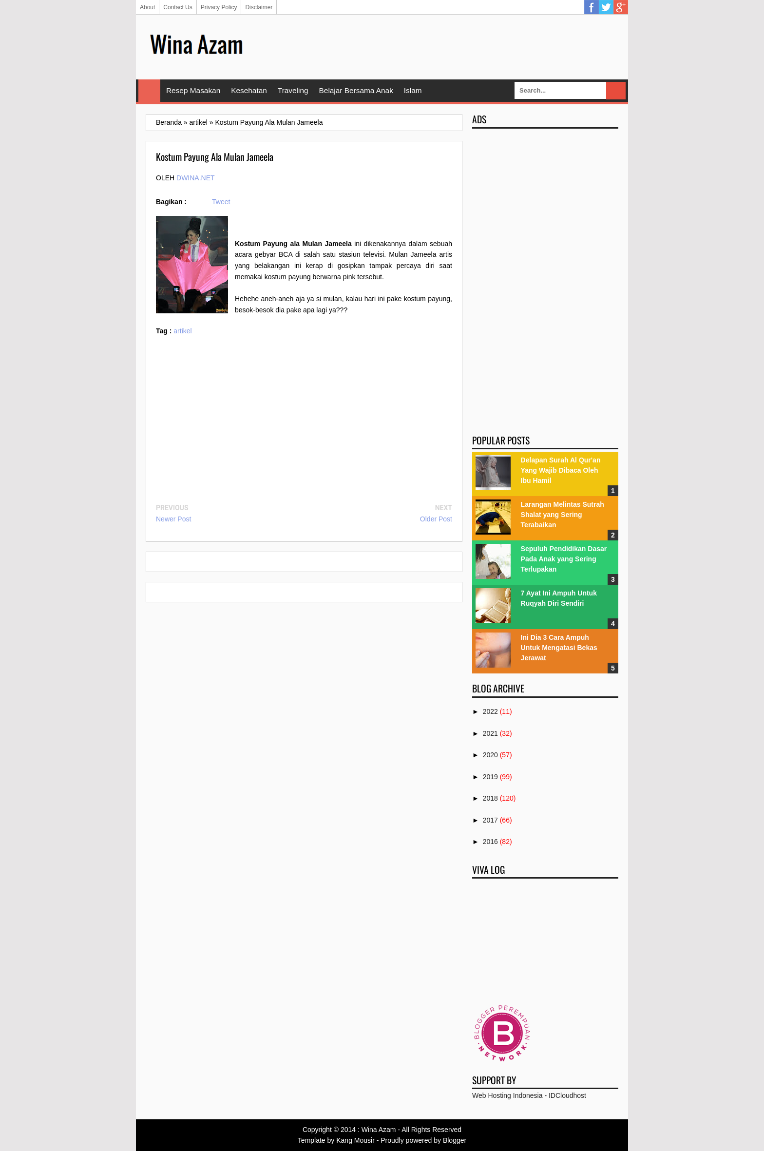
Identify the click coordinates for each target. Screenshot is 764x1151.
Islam (413, 90)
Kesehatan (249, 90)
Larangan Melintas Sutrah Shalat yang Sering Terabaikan (562, 514)
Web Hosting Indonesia (507, 1095)
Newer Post (173, 519)
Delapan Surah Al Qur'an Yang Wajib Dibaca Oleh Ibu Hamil (561, 470)
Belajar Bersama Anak (356, 90)
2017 (490, 820)
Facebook (591, 7)
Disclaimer (258, 7)
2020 (490, 755)
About (147, 7)
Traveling (293, 90)
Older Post (436, 519)
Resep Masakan (193, 90)
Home (149, 90)
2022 (490, 711)
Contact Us (177, 7)
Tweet (221, 202)
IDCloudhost (567, 1095)
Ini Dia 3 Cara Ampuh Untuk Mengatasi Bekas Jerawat (559, 647)
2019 (490, 777)
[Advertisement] (441, 46)
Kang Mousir (355, 1140)
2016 (490, 841)
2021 (490, 733)
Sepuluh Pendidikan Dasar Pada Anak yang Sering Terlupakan (564, 559)
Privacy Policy (219, 7)
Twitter (606, 7)
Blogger (454, 1140)
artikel (182, 331)
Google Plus (620, 7)
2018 (490, 798)
